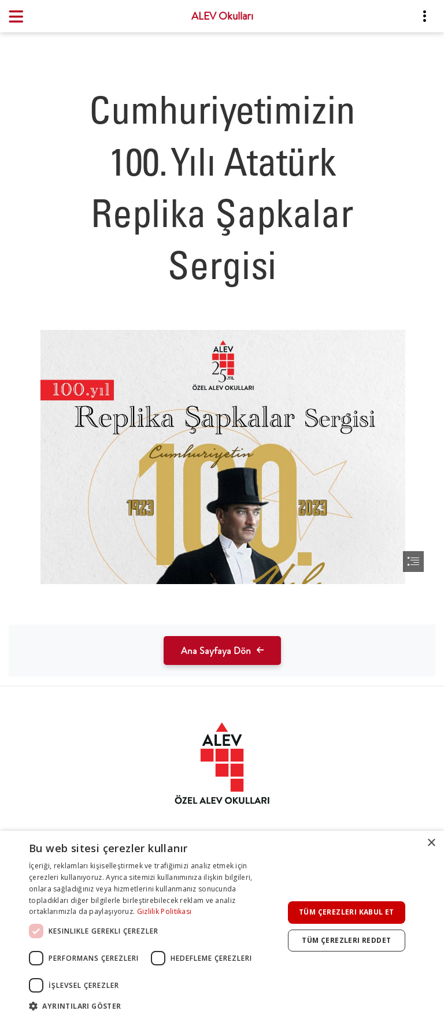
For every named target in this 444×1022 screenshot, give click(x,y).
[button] (152, 1006)
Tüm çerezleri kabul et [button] (346, 912)
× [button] (431, 843)
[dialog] (222, 926)
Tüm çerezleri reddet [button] (346, 940)
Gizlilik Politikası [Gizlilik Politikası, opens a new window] (164, 911)
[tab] (222, 763)
